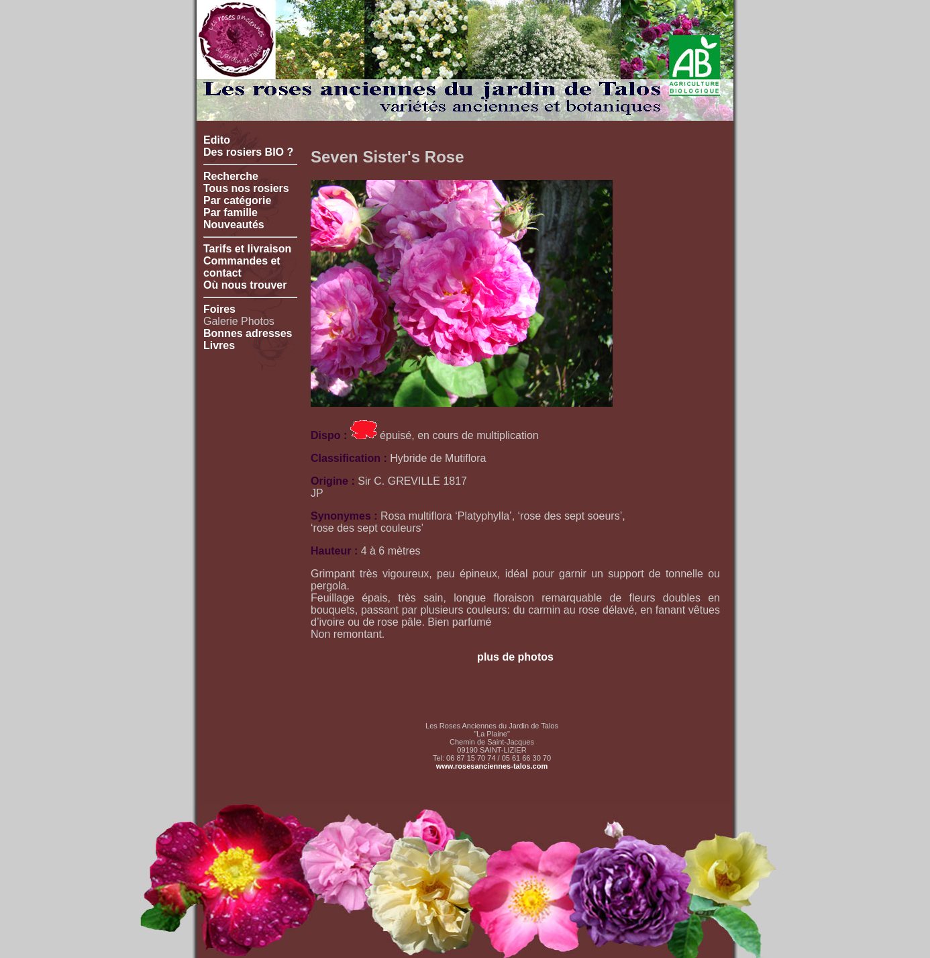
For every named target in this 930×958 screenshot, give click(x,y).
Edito (216, 140)
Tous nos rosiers (246, 188)
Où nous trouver (245, 285)
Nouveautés (233, 224)
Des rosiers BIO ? (248, 152)
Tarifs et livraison (247, 248)
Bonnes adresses (248, 333)
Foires (219, 309)
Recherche (230, 176)
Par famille (230, 212)
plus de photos (515, 657)
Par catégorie (237, 200)
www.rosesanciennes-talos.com (492, 766)
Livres (219, 345)
